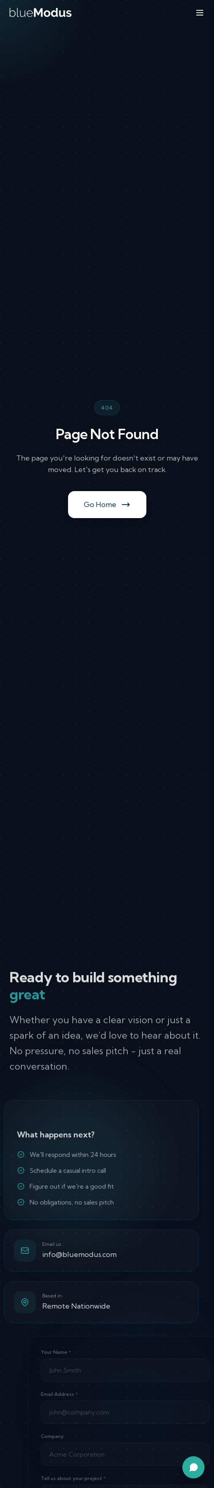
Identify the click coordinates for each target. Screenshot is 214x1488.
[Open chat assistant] (193, 1467)
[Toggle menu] (200, 12)
